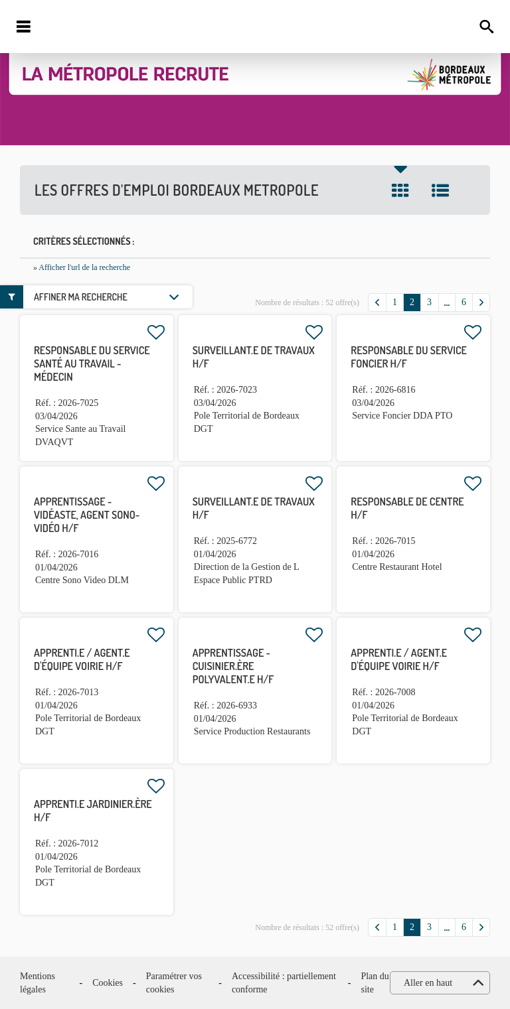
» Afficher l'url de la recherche (81, 267)
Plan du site (374, 982)
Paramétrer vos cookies (174, 982)
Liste (440, 190)
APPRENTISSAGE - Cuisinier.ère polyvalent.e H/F (233, 666)
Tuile (400, 190)
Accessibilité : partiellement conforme (284, 982)
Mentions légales (37, 982)
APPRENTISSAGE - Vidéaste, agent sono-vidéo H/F (86, 515)
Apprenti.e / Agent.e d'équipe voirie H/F (82, 659)
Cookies (107, 983)
